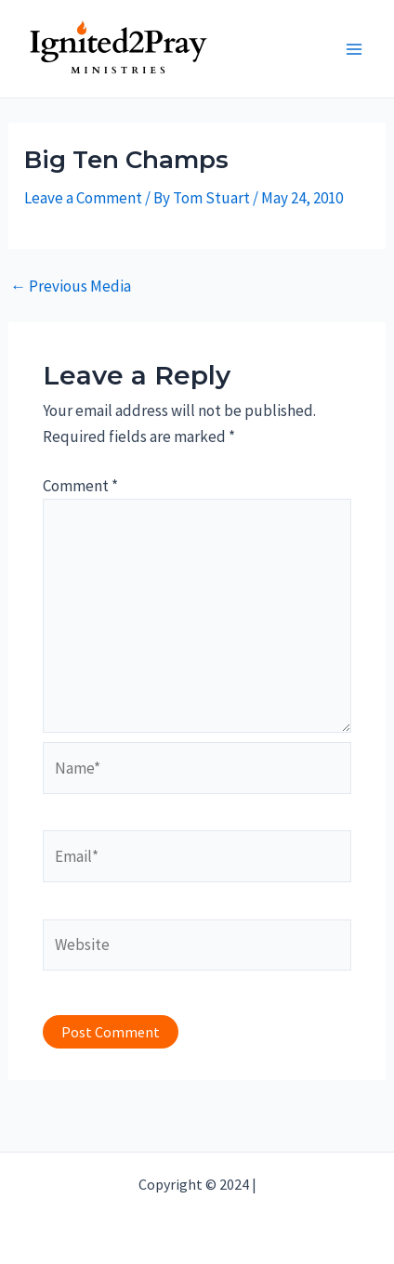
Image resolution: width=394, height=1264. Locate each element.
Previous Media (70, 286)
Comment (80, 486)
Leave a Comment (83, 198)
